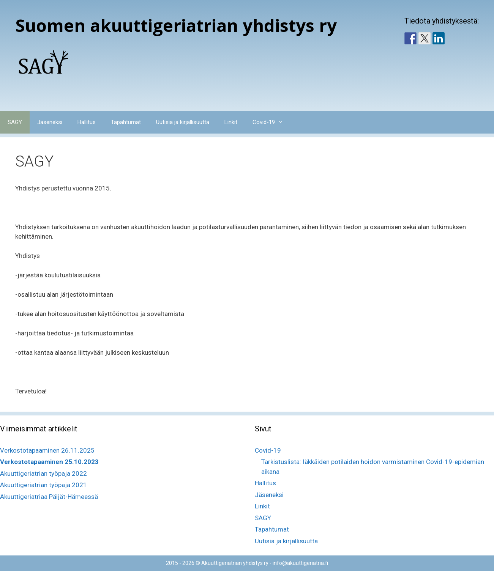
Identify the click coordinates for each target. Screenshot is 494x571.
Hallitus (86, 122)
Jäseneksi (49, 122)
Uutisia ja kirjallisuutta (182, 122)
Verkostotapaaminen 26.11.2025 (47, 450)
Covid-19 (272, 122)
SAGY (15, 122)
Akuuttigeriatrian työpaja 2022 (43, 473)
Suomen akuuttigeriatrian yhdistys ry (176, 25)
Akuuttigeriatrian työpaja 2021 (43, 485)
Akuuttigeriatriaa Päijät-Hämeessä (49, 496)
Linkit (230, 122)
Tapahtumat (126, 122)
